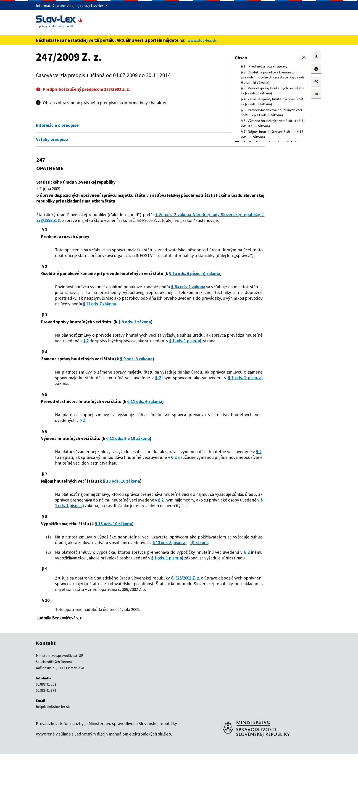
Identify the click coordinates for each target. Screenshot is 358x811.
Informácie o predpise (57, 125)
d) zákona (126, 588)
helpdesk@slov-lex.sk (53, 763)
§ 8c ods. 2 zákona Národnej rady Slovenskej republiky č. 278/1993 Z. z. (118, 217)
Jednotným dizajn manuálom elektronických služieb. (123, 791)
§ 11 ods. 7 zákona (166, 326)
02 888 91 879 (46, 747)
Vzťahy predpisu (52, 139)
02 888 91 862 (46, 741)
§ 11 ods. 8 (116, 467)
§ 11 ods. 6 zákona (144, 430)
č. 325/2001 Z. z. (184, 629)
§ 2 (163, 363)
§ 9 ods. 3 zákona (136, 387)
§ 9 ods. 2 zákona (134, 344)
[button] (303, 57)
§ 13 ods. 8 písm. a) (96, 588)
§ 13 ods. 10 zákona (121, 515)
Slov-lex (97, 5)
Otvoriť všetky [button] (189, 115)
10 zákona (140, 467)
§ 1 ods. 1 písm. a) (121, 369)
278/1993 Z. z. (117, 89)
